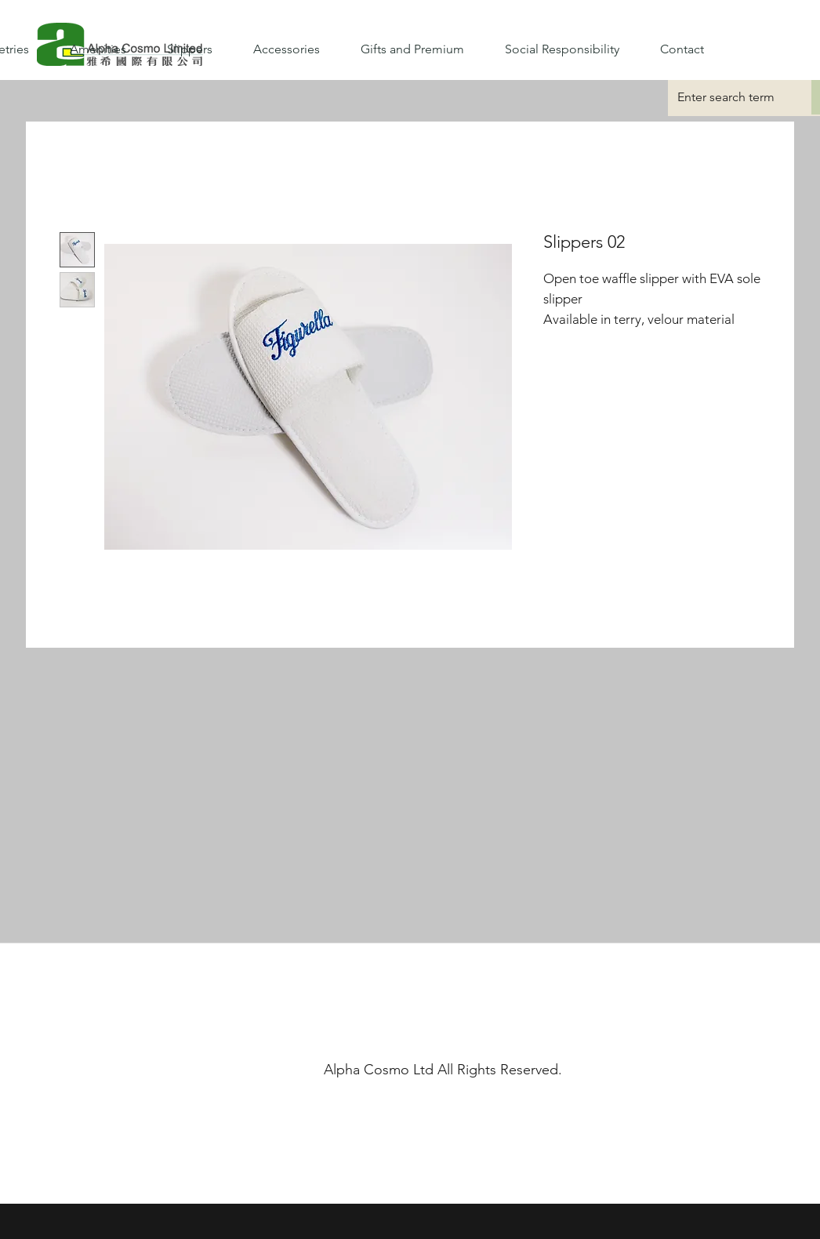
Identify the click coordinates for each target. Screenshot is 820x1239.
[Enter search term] (727, 97)
